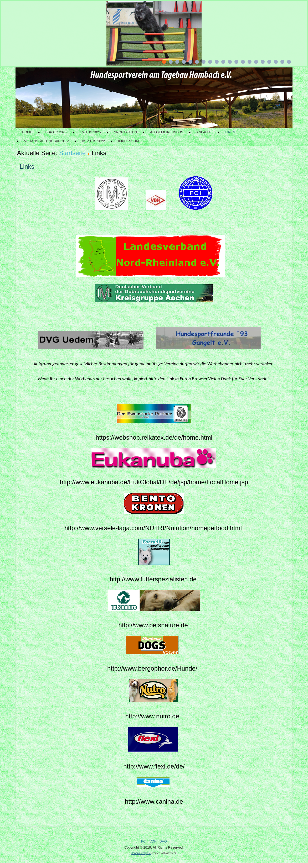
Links (230, 132)
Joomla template (141, 853)
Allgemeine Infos (166, 132)
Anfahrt (204, 132)
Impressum (128, 141)
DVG (163, 841)
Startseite (72, 152)
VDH (153, 841)
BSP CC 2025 (56, 132)
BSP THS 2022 (93, 141)
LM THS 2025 (90, 132)
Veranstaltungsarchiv (46, 141)
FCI (144, 841)
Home (27, 132)
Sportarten (125, 132)
